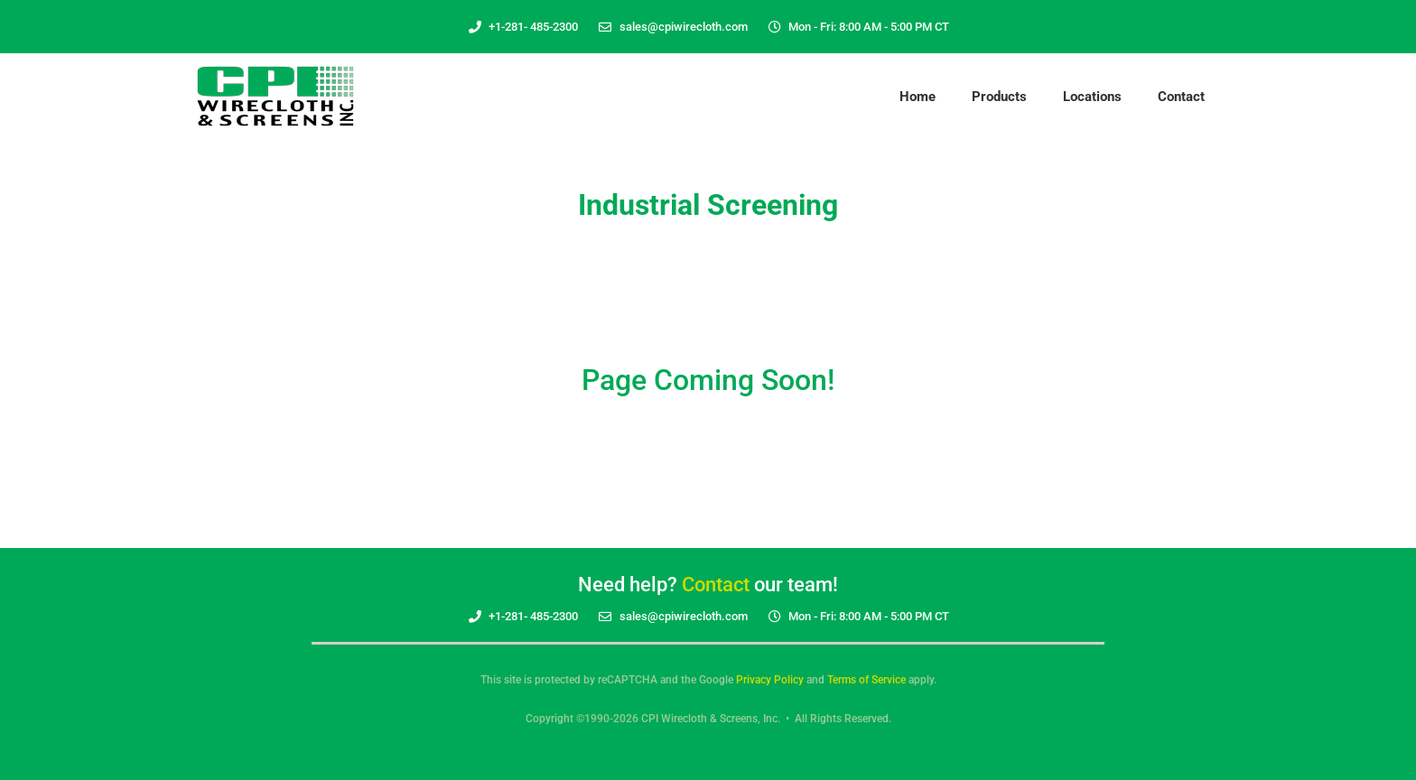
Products (999, 96)
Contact (1181, 96)
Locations (1092, 96)
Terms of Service (866, 679)
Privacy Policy (770, 679)
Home (917, 96)
